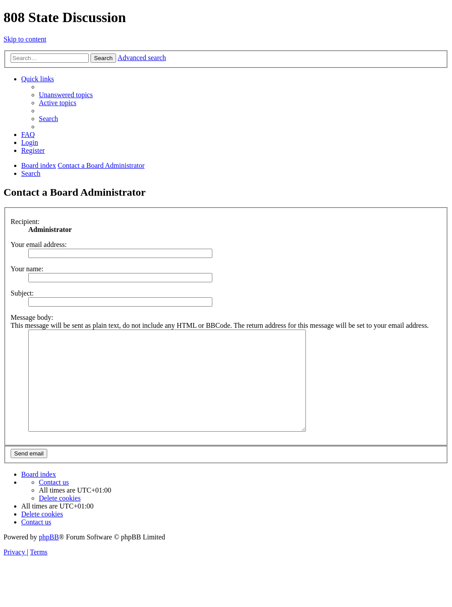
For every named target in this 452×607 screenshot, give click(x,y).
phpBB (49, 546)
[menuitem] (66, 95)
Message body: (32, 317)
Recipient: (25, 221)
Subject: (22, 293)
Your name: (27, 269)
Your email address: (39, 244)
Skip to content (25, 39)
